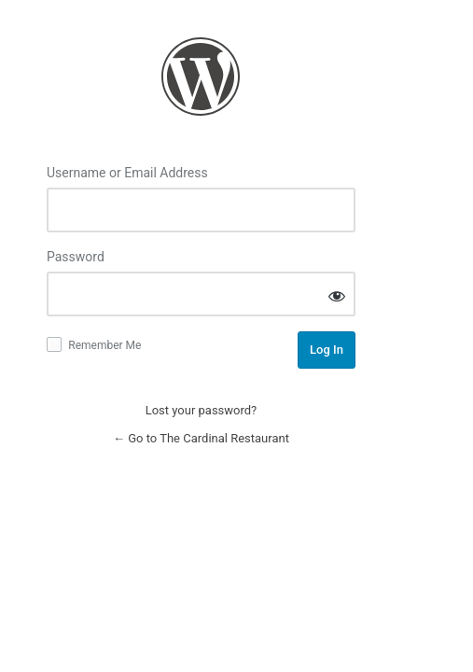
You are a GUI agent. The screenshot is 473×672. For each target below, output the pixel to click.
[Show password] (336, 295)
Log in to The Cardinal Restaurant (200, 76)
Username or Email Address (127, 172)
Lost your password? (201, 410)
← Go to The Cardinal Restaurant (201, 438)
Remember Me (104, 345)
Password (75, 256)
